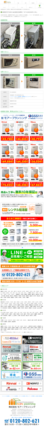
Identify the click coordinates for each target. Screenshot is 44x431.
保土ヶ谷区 (18, 292)
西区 (14, 292)
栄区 (34, 291)
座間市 (25, 294)
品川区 (36, 302)
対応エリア (30, 7)
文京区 (21, 302)
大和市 (22, 294)
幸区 (40, 292)
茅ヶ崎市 (3, 295)
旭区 (9, 291)
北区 (25, 303)
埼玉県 (4, 310)
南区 (25, 292)
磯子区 (15, 291)
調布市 (34, 306)
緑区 (22, 292)
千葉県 (4, 318)
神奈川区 (19, 291)
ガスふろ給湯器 (18, 96)
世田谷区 (6, 303)
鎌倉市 (31, 295)
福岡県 (4, 324)
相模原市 (18, 294)
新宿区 (18, 302)
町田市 (10, 305)
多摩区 (5, 294)
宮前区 (12, 294)
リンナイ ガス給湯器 (5, 396)
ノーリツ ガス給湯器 (14, 396)
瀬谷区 (37, 291)
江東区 (33, 302)
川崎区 (37, 292)
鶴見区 (7, 292)
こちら (22, 332)
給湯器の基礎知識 (39, 396)
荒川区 (28, 303)
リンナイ (4, 7)
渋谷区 (10, 303)
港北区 (31, 291)
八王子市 (15, 305)
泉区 (12, 291)
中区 (11, 292)
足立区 (39, 303)
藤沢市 (33, 294)
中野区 (14, 303)
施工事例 (8, 9)
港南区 (27, 291)
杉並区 (18, 303)
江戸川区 (5, 305)
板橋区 (32, 303)
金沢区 (23, 291)
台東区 (25, 302)
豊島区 (21, 303)
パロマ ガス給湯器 (21, 396)
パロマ (22, 7)
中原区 (9, 294)
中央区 (11, 302)
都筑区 (4, 292)
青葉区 (5, 291)
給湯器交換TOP (3, 9)
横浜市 (2, 291)
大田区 (2, 303)
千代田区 (7, 302)
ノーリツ (13, 7)
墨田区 (29, 302)
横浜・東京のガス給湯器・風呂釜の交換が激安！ (22, 417)
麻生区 (33, 292)
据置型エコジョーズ (26, 96)
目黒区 (40, 302)
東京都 (4, 299)
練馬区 (35, 303)
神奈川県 (4, 289)
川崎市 (29, 292)
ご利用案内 (39, 7)
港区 (15, 302)
